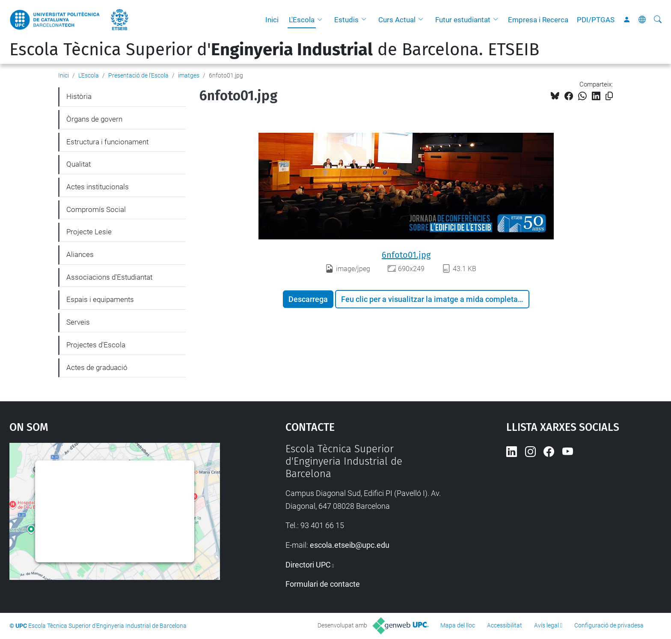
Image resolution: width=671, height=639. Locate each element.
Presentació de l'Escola (138, 75)
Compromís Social (96, 209)
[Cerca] (658, 19)
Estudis (346, 19)
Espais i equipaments (100, 299)
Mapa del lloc (457, 625)
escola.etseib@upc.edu (349, 544)
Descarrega (308, 299)
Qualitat (78, 164)
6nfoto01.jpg (406, 255)
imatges (188, 75)
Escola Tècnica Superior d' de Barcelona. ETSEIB (274, 49)
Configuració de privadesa (609, 625)
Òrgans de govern (94, 119)
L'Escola (302, 19)
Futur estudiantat (462, 19)
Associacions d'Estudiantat (109, 277)
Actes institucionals (97, 186)
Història (79, 96)
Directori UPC (308, 564)
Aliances (80, 254)
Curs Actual (397, 19)
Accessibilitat (504, 625)
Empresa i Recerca (538, 19)
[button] (322, 19)
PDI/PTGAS (596, 19)
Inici (272, 19)
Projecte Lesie (89, 231)
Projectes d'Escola (95, 344)
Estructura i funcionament (107, 141)
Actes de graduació (97, 367)
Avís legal (546, 625)
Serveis (78, 322)
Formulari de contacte (322, 583)
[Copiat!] (609, 96)
